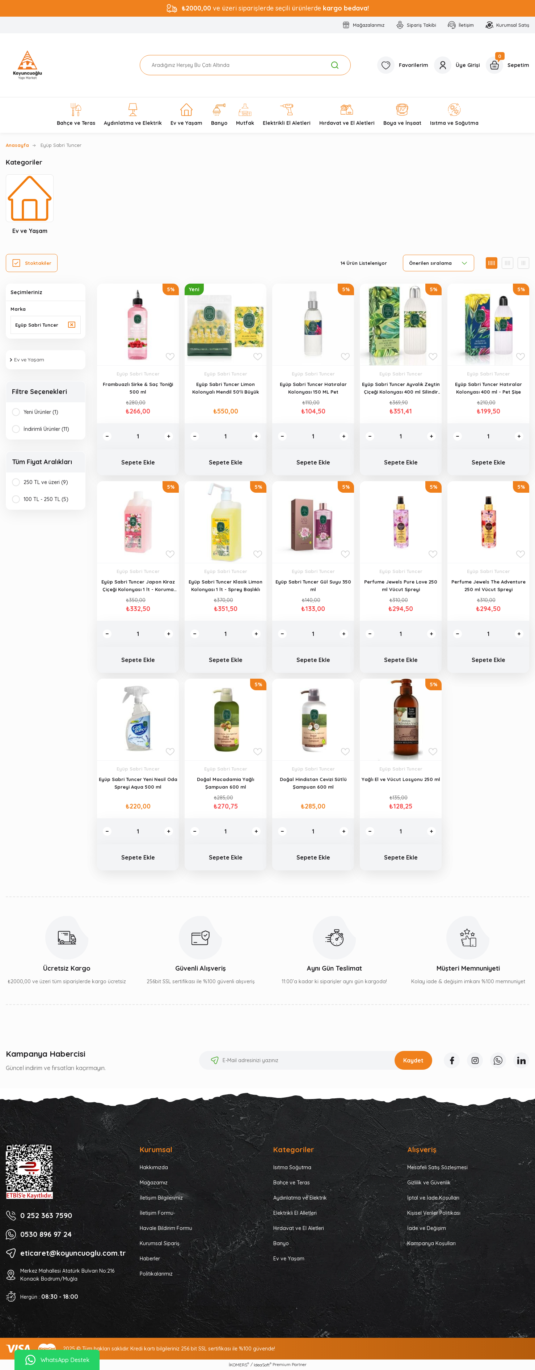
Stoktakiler (38, 263)
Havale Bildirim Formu (166, 1228)
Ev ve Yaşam (288, 1258)
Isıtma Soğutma (292, 1167)
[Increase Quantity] (168, 436)
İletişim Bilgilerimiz (161, 1198)
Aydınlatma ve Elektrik (300, 1198)
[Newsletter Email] (315, 1060)
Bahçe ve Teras (291, 1182)
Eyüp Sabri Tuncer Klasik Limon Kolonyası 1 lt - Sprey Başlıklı (225, 585)
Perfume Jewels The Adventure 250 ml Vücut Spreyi (488, 585)
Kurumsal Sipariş (160, 1243)
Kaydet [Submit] (413, 1060)
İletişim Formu (156, 1213)
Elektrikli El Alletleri (295, 1213)
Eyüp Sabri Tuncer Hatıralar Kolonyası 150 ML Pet (313, 388)
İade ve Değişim (426, 1228)
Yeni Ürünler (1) (41, 412)
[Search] (245, 65)
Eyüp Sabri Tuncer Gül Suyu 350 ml (313, 585)
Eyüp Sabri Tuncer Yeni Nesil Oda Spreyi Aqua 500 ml (138, 783)
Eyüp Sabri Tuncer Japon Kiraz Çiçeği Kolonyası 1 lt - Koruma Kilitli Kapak (138, 586)
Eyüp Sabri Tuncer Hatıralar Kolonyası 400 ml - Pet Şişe (488, 388)
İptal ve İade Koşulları (433, 1198)
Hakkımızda (154, 1167)
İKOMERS (239, 1364)
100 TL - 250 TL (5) (46, 499)
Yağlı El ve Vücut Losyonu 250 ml (401, 779)
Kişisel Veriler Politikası (433, 1213)
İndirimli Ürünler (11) (46, 429)
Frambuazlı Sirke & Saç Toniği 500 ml (138, 388)
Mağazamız (154, 1182)
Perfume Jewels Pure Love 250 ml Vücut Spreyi (400, 585)
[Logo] (27, 65)
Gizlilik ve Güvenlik (429, 1182)
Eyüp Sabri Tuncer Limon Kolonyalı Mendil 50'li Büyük (225, 388)
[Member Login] (457, 65)
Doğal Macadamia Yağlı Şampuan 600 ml (225, 783)
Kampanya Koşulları (431, 1243)
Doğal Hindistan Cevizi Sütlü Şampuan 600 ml (313, 783)
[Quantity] (138, 436)
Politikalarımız (156, 1274)
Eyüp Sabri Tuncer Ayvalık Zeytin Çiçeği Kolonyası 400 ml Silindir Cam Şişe (401, 388)
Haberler (150, 1258)
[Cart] (507, 65)
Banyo (281, 1243)
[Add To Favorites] (170, 356)
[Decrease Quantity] (107, 436)
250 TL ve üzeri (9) (46, 482)
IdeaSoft (262, 1364)
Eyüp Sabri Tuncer (61, 145)
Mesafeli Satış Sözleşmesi (437, 1167)
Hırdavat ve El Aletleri (298, 1228)
